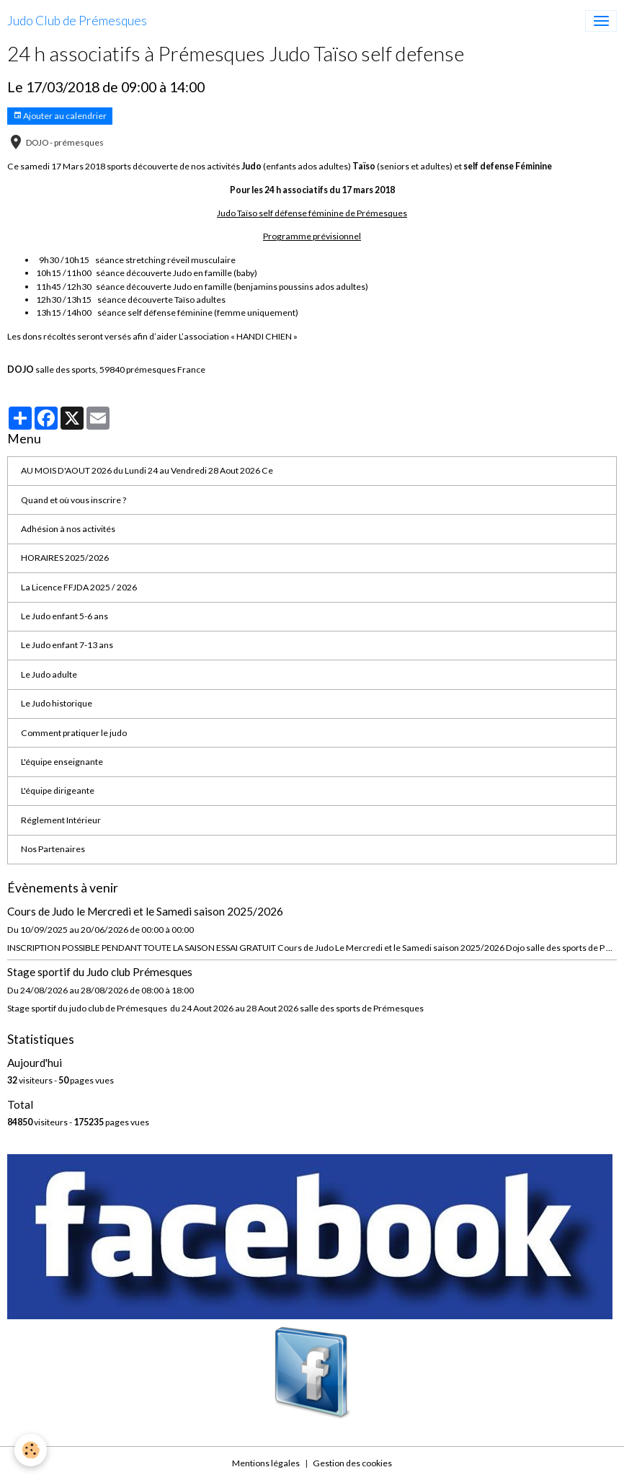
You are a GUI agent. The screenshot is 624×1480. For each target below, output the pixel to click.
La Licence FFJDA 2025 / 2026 (79, 587)
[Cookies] (30, 1450)
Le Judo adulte (49, 674)
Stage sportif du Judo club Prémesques (99, 971)
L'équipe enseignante (62, 761)
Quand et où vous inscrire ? (73, 500)
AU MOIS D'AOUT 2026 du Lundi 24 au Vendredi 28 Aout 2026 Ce (147, 470)
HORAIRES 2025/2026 (65, 557)
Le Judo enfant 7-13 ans (67, 644)
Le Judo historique (56, 703)
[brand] (77, 21)
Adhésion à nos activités (68, 528)
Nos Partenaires (53, 848)
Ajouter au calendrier (60, 115)
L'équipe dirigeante (57, 790)
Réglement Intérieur (61, 820)
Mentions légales (266, 1463)
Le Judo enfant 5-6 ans (64, 616)
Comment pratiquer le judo (74, 732)
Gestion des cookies (352, 1463)
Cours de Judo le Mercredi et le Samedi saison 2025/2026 (145, 911)
